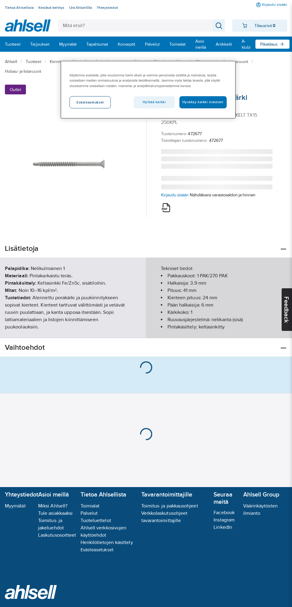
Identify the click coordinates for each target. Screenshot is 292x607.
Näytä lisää (146, 328)
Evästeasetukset (97, 549)
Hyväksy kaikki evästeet (203, 102)
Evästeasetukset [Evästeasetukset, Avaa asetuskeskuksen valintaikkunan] (90, 102)
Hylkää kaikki (154, 102)
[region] (148, 89)
